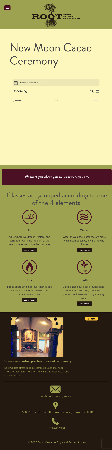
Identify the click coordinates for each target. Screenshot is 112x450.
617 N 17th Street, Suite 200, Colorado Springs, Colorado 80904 (57, 412)
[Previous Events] (17, 101)
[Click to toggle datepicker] (21, 91)
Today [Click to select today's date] (56, 101)
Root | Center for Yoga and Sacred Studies (62, 442)
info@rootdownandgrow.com (57, 396)
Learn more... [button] (29, 250)
